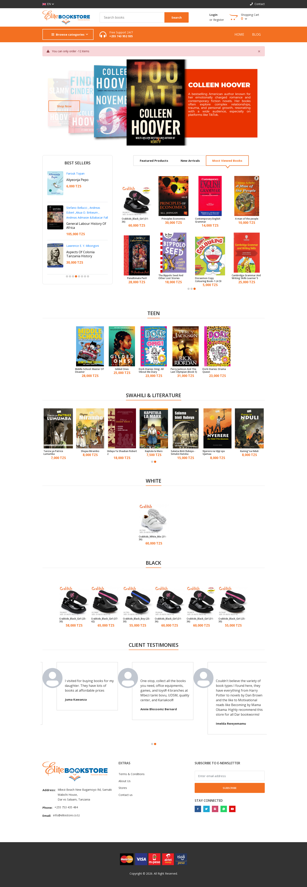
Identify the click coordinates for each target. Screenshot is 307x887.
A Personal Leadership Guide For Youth (83, 216)
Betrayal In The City (81, 248)
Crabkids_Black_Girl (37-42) (104, 620)
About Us (125, 781)
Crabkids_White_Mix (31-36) (152, 538)
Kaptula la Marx (154, 451)
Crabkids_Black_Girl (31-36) (135, 220)
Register (218, 20)
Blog (256, 34)
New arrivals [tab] (190, 161)
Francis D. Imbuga (78, 242)
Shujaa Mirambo (90, 451)
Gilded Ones (122, 369)
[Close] (259, 51)
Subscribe (230, 788)
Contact (257, 4)
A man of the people (246, 218)
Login (213, 15)
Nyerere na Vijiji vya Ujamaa (214, 453)
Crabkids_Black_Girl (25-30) (72, 620)
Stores (123, 788)
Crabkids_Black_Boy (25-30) (136, 620)
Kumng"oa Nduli (249, 451)
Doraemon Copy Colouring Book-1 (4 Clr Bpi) (208, 280)
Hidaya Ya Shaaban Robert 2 (122, 453)
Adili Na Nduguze (79, 180)
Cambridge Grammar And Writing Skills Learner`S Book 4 (246, 277)
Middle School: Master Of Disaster (89, 371)
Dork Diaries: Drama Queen (214, 371)
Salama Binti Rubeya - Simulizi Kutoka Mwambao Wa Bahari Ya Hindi (184, 453)
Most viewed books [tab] (227, 161)
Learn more (65, 106)
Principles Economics (173, 218)
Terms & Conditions (132, 774)
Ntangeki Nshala (77, 208)
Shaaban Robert (76, 173)
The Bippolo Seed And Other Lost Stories (170, 277)
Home (239, 34)
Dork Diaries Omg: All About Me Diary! (151, 371)
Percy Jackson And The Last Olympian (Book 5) (184, 371)
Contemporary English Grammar (207, 220)
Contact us (126, 795)
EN (46, 4)
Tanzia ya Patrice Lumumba (53, 453)
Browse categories (68, 34)
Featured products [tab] (154, 161)
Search (176, 17)
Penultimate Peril (137, 278)
